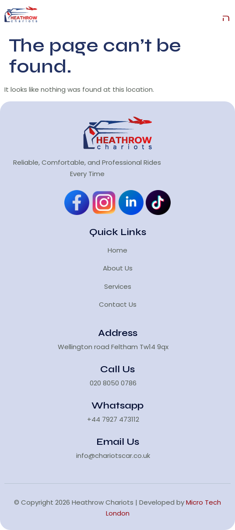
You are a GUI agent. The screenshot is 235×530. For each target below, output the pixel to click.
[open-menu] (226, 16)
